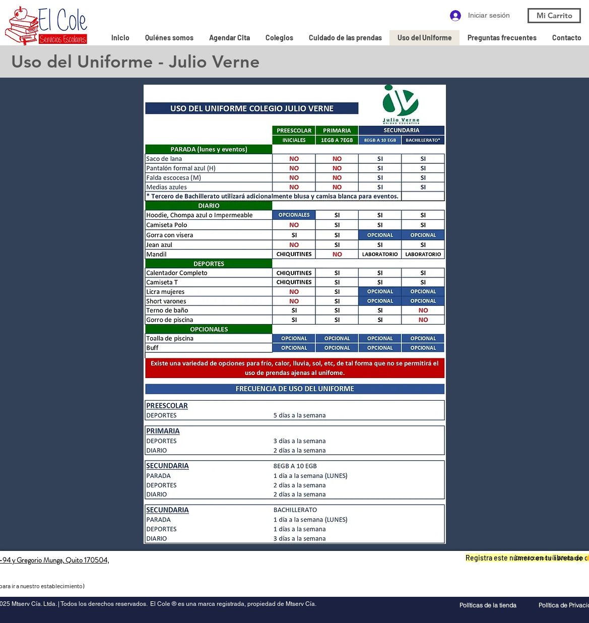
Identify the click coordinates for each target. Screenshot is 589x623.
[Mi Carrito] (554, 15)
